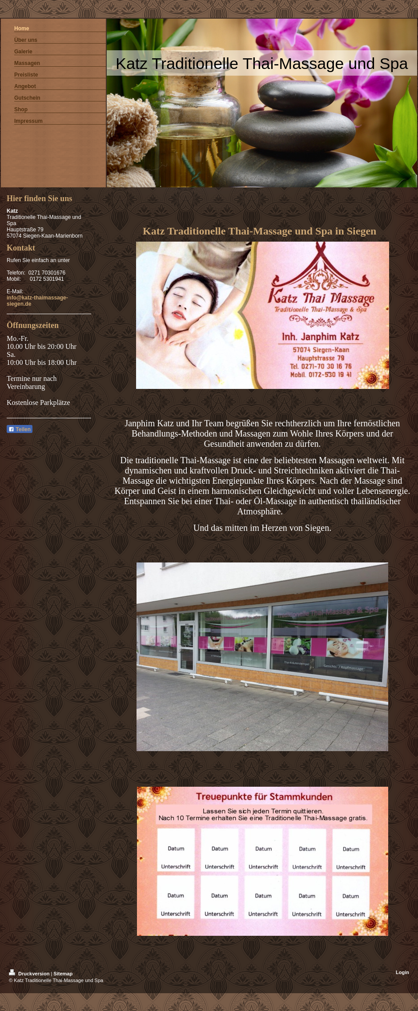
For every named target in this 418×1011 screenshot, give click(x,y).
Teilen (19, 429)
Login (402, 972)
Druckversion (30, 973)
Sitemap (62, 973)
